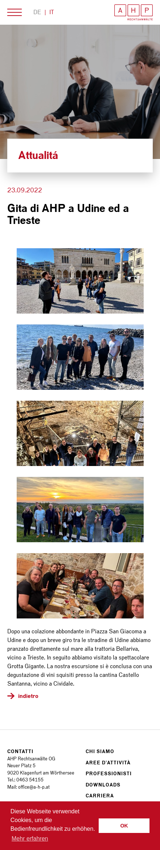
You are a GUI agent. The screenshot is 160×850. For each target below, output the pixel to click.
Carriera (100, 796)
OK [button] (124, 826)
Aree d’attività (108, 763)
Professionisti (109, 774)
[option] (80, 92)
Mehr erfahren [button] (30, 838)
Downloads (103, 785)
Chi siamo (100, 751)
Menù (14, 12)
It (51, 12)
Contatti (20, 751)
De (37, 12)
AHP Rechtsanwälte (133, 12)
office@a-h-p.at (34, 787)
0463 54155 (30, 780)
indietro (28, 696)
